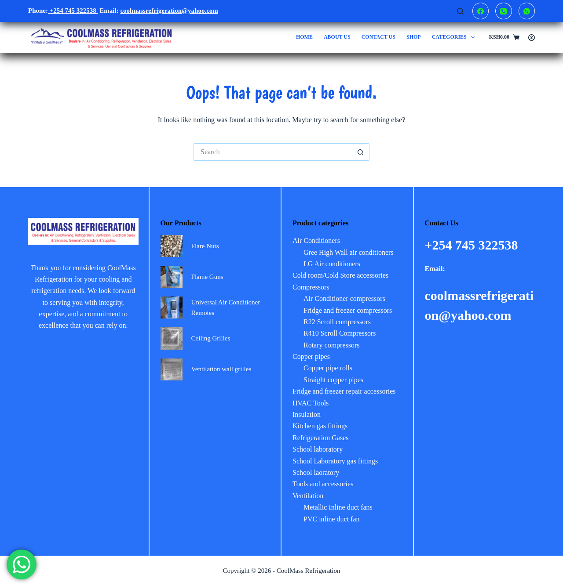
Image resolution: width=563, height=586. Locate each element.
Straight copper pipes (333, 379)
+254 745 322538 (73, 10)
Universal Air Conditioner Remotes (225, 308)
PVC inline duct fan (331, 519)
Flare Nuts (205, 246)
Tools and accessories (322, 484)
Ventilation (307, 495)
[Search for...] (273, 152)
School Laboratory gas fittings (335, 461)
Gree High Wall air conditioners (348, 252)
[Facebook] (480, 11)
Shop (413, 37)
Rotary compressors (331, 345)
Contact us (378, 37)
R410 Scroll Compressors (339, 333)
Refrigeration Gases (320, 437)
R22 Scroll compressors (337, 322)
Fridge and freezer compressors (347, 310)
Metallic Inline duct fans (338, 507)
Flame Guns (207, 276)
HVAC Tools (310, 403)
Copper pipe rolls (327, 368)
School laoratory (315, 472)
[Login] (531, 37)
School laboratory (317, 449)
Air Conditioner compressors (344, 298)
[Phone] (503, 11)
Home (304, 37)
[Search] (460, 11)
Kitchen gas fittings (319, 426)
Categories (455, 37)
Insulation (306, 414)
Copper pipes (311, 356)
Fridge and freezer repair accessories (344, 391)
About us (337, 37)
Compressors (310, 287)
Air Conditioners (316, 240)
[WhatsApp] (527, 11)
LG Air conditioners (331, 264)
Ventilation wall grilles (221, 369)
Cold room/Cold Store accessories (340, 275)
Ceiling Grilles (210, 338)
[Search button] (360, 152)
